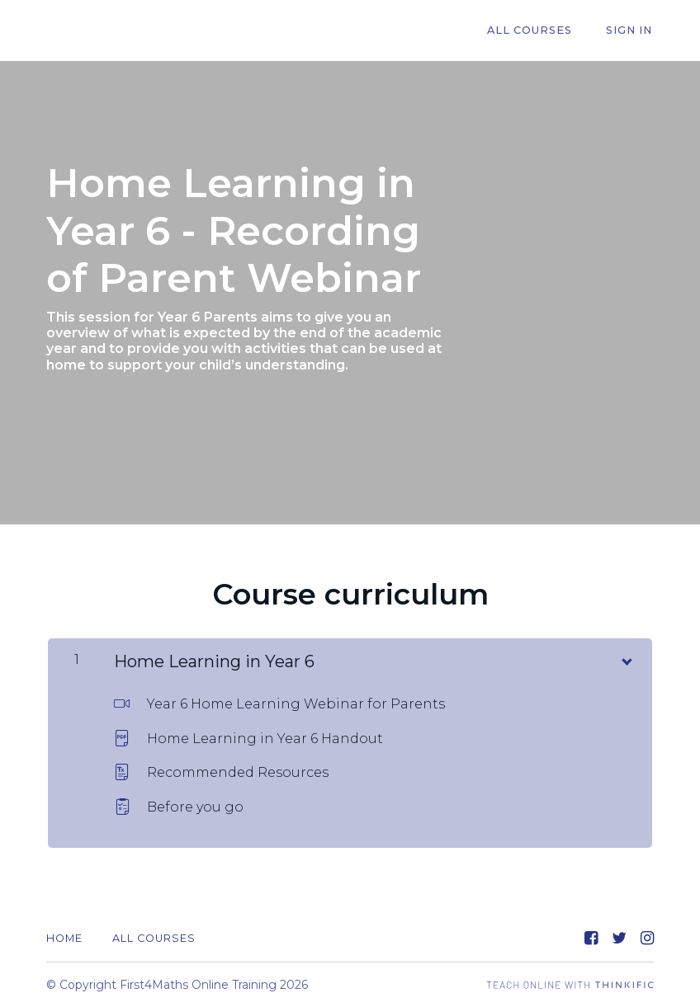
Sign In (631, 31)
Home (64, 938)
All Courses (535, 31)
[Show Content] (626, 658)
